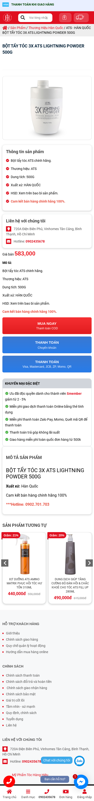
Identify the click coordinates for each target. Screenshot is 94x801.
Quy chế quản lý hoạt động (25, 646)
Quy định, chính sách (21, 713)
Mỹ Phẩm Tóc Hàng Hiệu (30, 775)
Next (89, 563)
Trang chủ (9, 794)
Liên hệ (11, 725)
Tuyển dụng (14, 719)
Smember (74, 393)
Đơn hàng (65, 794)
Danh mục (28, 794)
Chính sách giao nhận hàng (26, 688)
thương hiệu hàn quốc (45, 28)
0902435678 (47, 794)
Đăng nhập (84, 794)
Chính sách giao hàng (22, 639)
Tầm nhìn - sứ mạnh (20, 706)
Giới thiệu (13, 633)
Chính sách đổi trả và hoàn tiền (29, 682)
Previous (4, 563)
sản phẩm (18, 28)
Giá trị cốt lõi (15, 700)
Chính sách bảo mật (21, 694)
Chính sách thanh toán (23, 675)
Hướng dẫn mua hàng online (27, 652)
